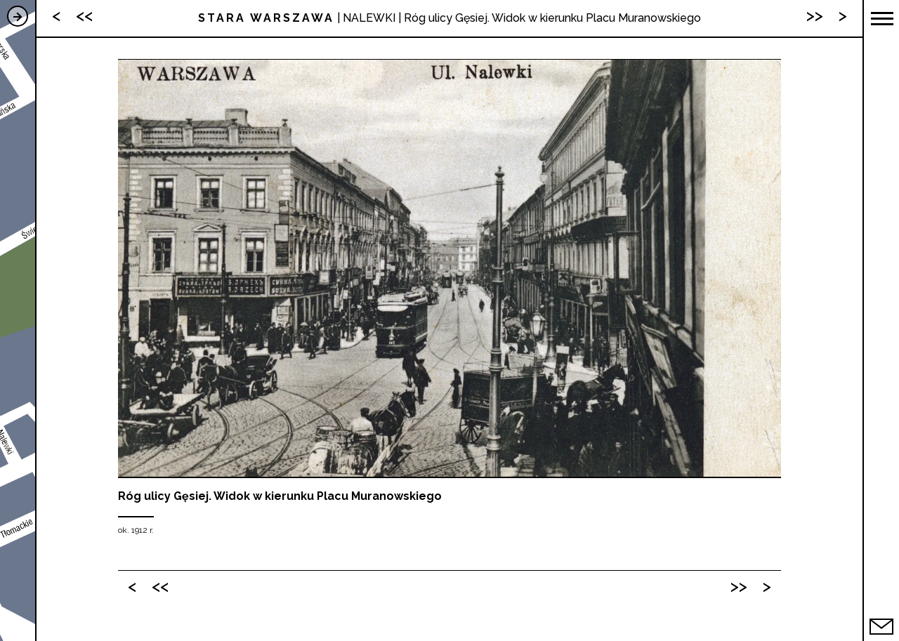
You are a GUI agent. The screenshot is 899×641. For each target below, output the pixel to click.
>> (738, 586)
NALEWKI (369, 18)
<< (160, 586)
